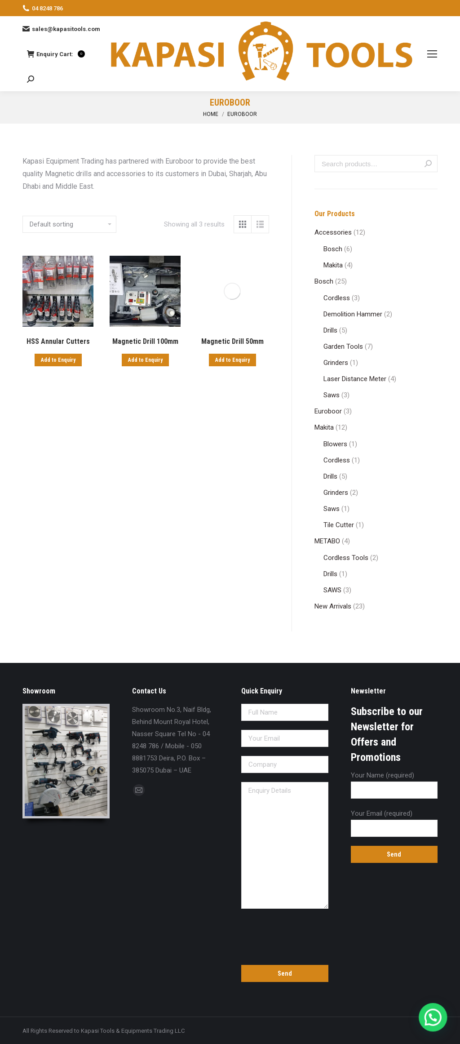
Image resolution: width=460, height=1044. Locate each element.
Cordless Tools (345, 558)
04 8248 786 (42, 8)
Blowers (335, 444)
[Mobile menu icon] (432, 54)
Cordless (336, 298)
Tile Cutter (338, 525)
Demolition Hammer (352, 314)
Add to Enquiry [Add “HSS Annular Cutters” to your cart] (58, 360)
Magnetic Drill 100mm (145, 341)
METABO (327, 541)
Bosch (332, 249)
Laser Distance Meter (354, 379)
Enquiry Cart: (56, 54)
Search (428, 163)
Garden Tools (343, 346)
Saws (331, 395)
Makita (333, 265)
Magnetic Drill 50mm (232, 341)
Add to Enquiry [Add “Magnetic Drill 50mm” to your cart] (232, 360)
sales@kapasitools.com (61, 28)
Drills (330, 330)
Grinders (335, 363)
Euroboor (328, 411)
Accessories (333, 232)
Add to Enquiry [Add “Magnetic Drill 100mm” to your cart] (145, 360)
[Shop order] (69, 224)
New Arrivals (332, 606)
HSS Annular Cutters (58, 341)
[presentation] (284, 935)
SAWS (332, 590)
